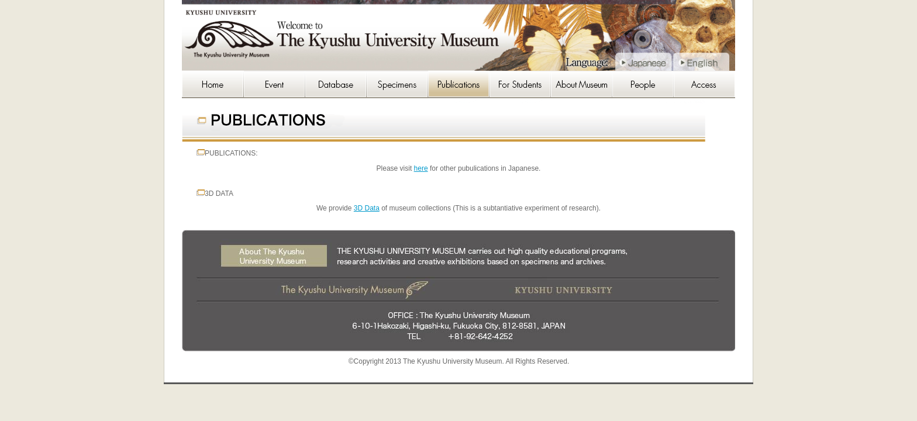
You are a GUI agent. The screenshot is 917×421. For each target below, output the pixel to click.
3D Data (367, 208)
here (421, 168)
